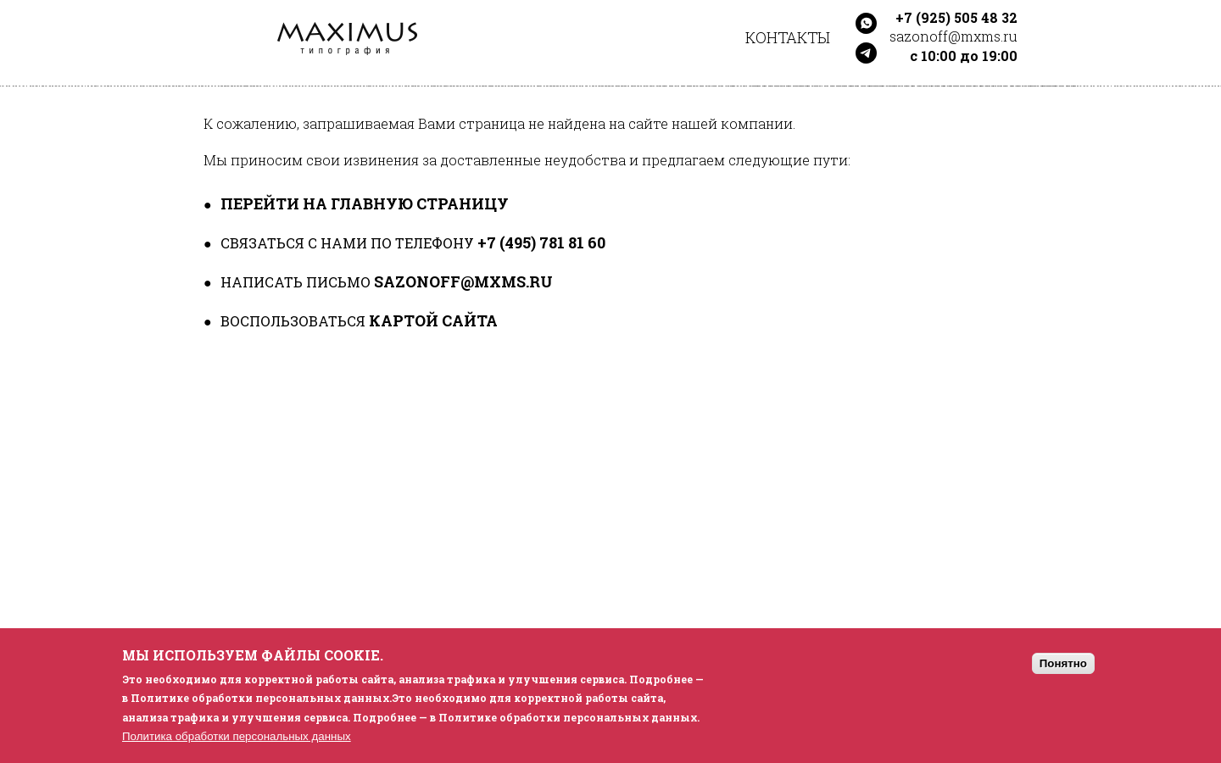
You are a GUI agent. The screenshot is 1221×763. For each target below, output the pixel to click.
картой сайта (433, 320)
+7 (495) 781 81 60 (541, 242)
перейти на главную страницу (364, 203)
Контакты (787, 37)
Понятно (1063, 663)
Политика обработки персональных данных (236, 736)
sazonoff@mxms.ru (463, 281)
